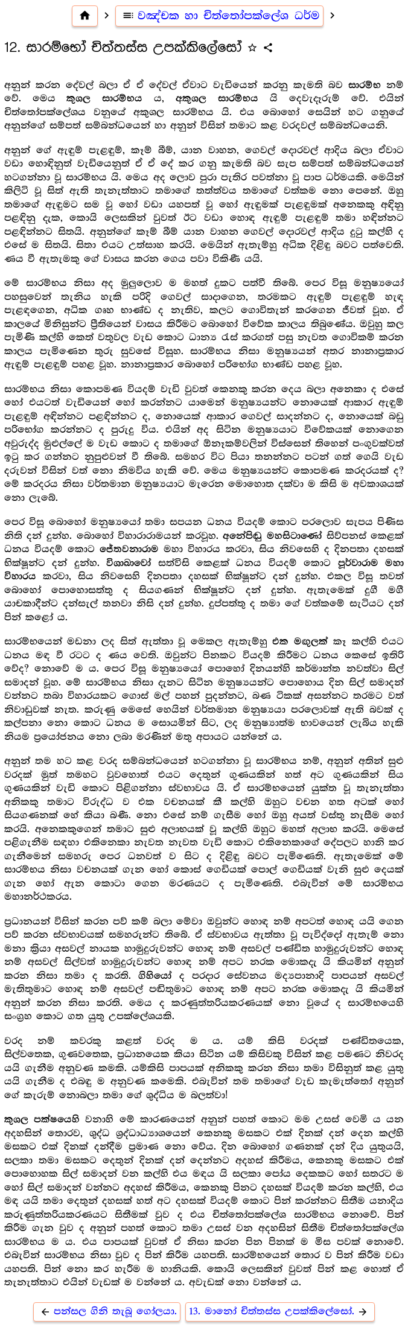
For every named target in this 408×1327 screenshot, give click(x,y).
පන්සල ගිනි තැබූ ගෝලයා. (107, 1311)
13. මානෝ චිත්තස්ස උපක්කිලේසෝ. (280, 1311)
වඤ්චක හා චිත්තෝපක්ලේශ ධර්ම (219, 15)
